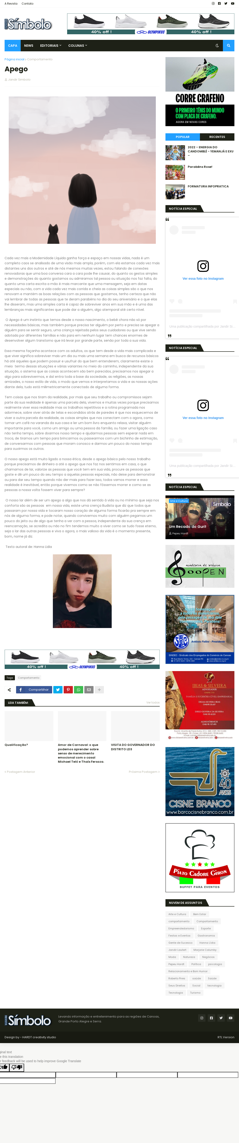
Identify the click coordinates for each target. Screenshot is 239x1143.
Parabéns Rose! (200, 167)
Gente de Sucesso (180, 943)
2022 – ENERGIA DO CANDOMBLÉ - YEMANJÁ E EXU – (210, 151)
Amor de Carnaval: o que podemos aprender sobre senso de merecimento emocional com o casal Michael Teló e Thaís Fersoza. (81, 753)
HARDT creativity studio (39, 1037)
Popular (183, 137)
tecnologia (215, 985)
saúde (196, 978)
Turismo (195, 993)
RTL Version (226, 1037)
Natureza (189, 957)
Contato (27, 4)
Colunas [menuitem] (76, 45)
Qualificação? (16, 745)
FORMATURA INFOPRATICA (208, 186)
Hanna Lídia (207, 943)
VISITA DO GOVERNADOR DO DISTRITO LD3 (133, 747)
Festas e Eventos (179, 935)
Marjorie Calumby (204, 950)
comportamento (178, 921)
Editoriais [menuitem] (49, 45)
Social (196, 985)
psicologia (215, 964)
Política (196, 964)
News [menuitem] (28, 45)
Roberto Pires (176, 978)
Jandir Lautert (177, 950)
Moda (172, 957)
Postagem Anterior (21, 772)
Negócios (208, 957)
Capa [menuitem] (12, 45)
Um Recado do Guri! (187, 526)
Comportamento (40, 59)
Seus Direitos (176, 985)
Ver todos (153, 702)
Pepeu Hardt (176, 964)
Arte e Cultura (177, 914)
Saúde (212, 978)
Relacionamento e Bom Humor (188, 971)
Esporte (206, 928)
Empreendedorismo (181, 928)
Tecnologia (175, 993)
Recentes (217, 137)
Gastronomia (206, 935)
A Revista (11, 4)
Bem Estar (199, 914)
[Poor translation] (16, 1068)
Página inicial (14, 59)
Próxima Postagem (143, 772)
